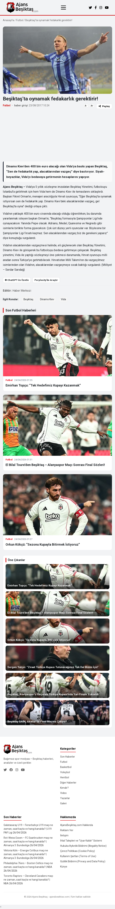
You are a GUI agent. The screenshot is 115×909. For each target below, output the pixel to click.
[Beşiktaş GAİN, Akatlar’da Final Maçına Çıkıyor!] (57, 712)
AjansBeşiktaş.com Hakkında (76, 825)
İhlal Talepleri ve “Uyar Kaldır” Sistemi (81, 840)
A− (86, 106)
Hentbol (64, 777)
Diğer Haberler (68, 782)
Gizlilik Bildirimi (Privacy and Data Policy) (82, 861)
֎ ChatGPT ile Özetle (17, 280)
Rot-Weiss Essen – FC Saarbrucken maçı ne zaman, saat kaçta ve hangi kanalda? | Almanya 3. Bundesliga (28, 841)
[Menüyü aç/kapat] (63, 7)
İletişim (64, 835)
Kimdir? (64, 787)
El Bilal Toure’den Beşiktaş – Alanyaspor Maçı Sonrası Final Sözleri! (55, 465)
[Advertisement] (57, 135)
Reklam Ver (66, 830)
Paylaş (104, 106)
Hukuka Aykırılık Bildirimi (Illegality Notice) (83, 845)
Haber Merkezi (21, 290)
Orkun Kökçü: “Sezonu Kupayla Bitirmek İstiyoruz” (43, 544)
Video (63, 793)
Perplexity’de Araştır (46, 280)
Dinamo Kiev (47, 299)
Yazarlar (65, 798)
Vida (63, 299)
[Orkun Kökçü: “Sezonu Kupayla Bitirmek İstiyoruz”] (57, 631)
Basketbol (66, 767)
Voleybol (65, 772)
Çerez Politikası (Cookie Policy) (77, 851)
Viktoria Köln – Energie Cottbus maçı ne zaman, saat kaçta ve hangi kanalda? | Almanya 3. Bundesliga (26, 854)
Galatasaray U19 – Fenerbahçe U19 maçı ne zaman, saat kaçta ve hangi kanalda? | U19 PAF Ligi (28, 829)
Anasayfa (8, 20)
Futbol (19, 20)
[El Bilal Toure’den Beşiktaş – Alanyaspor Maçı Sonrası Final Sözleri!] (57, 603)
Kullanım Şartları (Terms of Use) (78, 856)
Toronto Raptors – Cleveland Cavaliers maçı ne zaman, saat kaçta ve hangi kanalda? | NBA (28, 879)
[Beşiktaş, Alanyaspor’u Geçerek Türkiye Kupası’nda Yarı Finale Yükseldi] (57, 685)
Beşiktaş (28, 299)
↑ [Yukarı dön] (0, 906)
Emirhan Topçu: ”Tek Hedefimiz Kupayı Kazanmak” (43, 385)
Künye (63, 866)
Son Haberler (67, 756)
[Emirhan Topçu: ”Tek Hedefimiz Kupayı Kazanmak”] (57, 576)
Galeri (63, 803)
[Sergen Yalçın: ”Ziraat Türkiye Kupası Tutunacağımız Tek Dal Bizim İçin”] (57, 658)
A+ (92, 106)
